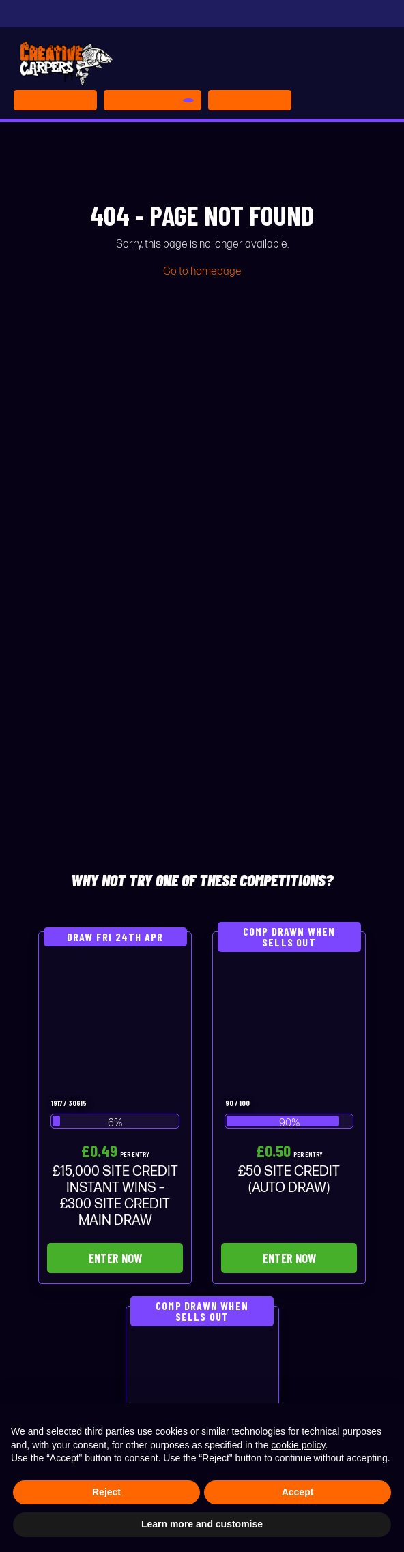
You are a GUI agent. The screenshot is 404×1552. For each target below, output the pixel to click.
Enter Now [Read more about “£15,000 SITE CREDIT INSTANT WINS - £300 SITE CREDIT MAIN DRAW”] (115, 1258)
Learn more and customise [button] (202, 1524)
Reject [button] (106, 1492)
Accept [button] (298, 1492)
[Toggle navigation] (249, 100)
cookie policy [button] (298, 1444)
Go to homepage (202, 271)
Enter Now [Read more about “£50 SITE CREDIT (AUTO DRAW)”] (289, 1258)
